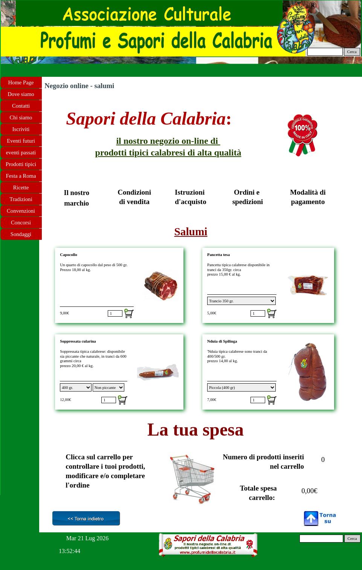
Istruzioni (190, 192)
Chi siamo (21, 117)
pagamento (308, 202)
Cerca (352, 52)
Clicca (75, 457)
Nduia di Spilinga (222, 341)
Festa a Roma (21, 176)
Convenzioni (21, 211)
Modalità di (307, 192)
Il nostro (76, 193)
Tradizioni (20, 199)
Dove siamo (21, 94)
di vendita (134, 202)
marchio (76, 203)
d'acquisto (190, 202)
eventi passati (21, 152)
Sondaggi (21, 234)
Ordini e (247, 192)
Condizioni (134, 192)
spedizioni (247, 202)
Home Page (21, 82)
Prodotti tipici (21, 164)
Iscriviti (21, 129)
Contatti (21, 106)
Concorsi (21, 222)
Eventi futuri (21, 141)
